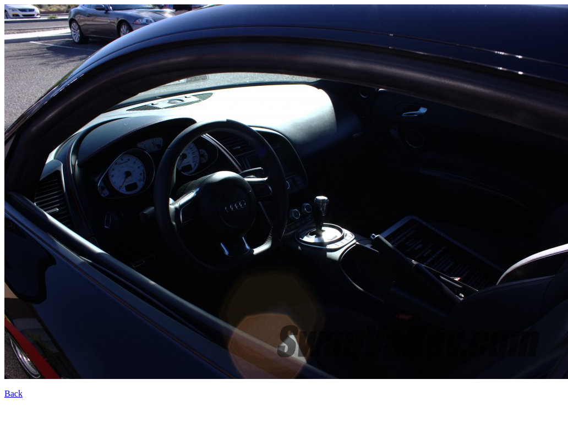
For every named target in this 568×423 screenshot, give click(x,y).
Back (13, 393)
